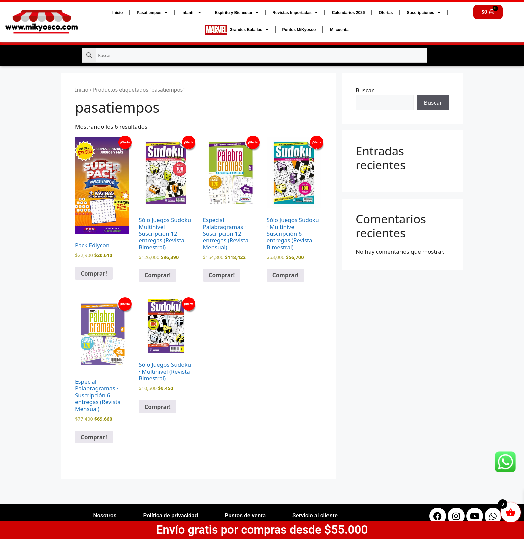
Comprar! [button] (94, 273)
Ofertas (386, 12)
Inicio (117, 12)
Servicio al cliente (315, 515)
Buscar (365, 90)
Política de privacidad (170, 515)
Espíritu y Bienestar (237, 12)
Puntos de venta (245, 515)
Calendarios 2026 (348, 12)
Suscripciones (423, 12)
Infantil (191, 12)
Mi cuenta (339, 29)
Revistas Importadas (294, 12)
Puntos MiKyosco (299, 29)
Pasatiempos (152, 12)
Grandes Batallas (236, 29)
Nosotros (104, 515)
